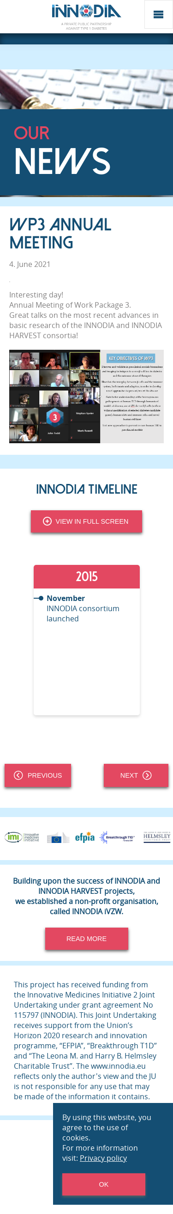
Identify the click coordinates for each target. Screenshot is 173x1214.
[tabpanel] (86, 640)
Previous (38, 775)
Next (136, 775)
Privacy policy (103, 1158)
